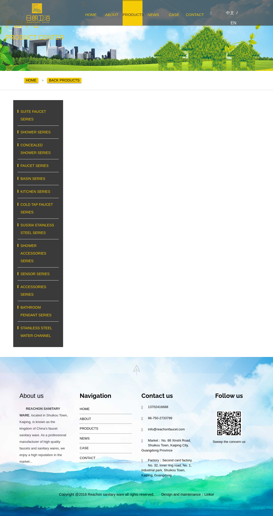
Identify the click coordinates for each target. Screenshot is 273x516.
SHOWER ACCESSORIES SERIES (38, 253)
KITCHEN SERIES (38, 192)
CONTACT (195, 14)
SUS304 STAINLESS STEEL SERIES (38, 229)
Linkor (209, 494)
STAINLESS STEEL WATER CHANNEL (38, 332)
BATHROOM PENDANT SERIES (38, 311)
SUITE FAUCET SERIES (38, 115)
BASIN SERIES (38, 179)
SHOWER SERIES (38, 132)
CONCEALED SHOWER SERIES (38, 149)
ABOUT (111, 14)
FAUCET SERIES (38, 166)
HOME (91, 14)
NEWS (153, 14)
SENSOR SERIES (38, 274)
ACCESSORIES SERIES (38, 290)
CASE (174, 14)
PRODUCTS (132, 14)
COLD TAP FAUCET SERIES (38, 208)
